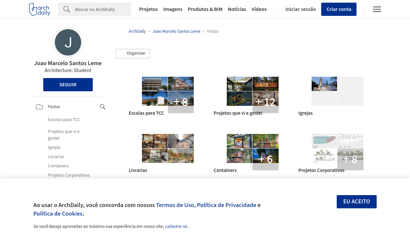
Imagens (172, 9)
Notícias (237, 9)
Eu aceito (356, 201)
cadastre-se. (176, 226)
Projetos (148, 9)
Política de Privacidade (226, 205)
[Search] (103, 9)
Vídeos (259, 9)
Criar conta (338, 9)
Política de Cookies (58, 213)
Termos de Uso (175, 205)
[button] (133, 53)
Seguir (68, 84)
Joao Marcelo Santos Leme (68, 63)
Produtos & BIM (205, 9)
